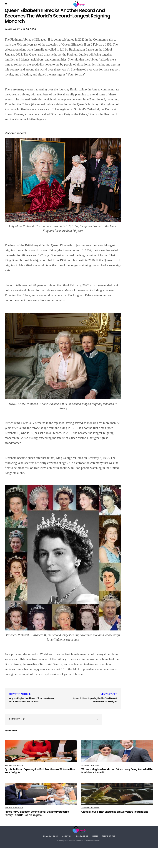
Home (95, 836)
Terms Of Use (108, 836)
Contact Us (82, 836)
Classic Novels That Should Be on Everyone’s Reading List (114, 812)
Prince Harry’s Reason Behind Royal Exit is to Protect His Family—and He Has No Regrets (37, 813)
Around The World (14, 765)
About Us (66, 836)
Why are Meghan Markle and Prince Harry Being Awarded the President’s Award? (31, 700)
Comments (17, 719)
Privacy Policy (50, 836)
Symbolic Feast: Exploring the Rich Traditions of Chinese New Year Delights (95, 700)
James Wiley (12, 29)
